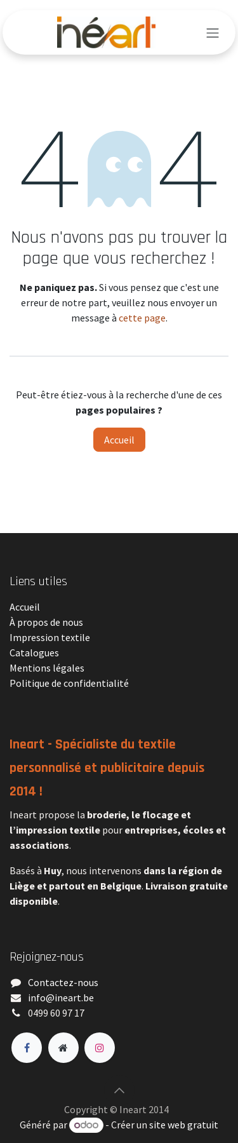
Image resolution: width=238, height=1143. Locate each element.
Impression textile (50, 637)
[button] (119, 1090)
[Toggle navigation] (212, 32)
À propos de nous (46, 622)
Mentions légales (47, 667)
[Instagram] (99, 1047)
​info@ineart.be (61, 997)
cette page (142, 317)
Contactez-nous (63, 982)
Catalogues (34, 652)
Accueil (119, 439)
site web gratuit (183, 1124)
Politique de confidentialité (69, 683)
